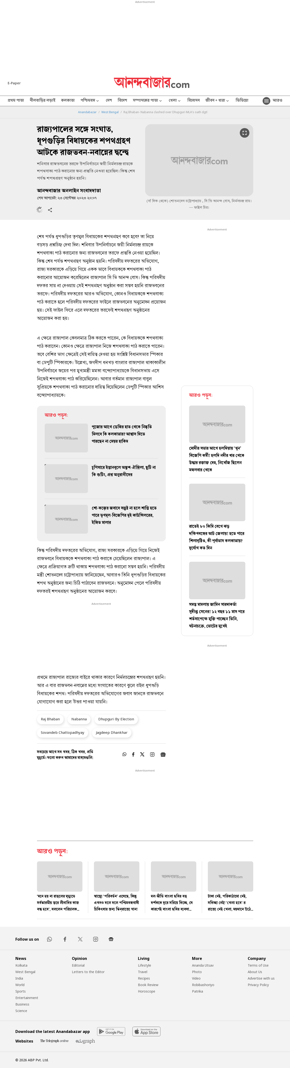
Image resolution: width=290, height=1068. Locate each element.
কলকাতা (68, 101)
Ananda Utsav (203, 965)
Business (22, 1004)
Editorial (78, 965)
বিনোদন (193, 101)
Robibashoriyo (203, 984)
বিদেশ (122, 101)
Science (21, 1010)
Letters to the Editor (88, 971)
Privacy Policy (258, 984)
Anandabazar (87, 112)
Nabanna (79, 718)
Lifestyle (144, 965)
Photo (197, 971)
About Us (255, 971)
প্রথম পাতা (16, 101)
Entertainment (26, 997)
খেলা (175, 101)
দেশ (109, 101)
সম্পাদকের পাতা (148, 101)
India (19, 978)
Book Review (148, 984)
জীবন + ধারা (217, 101)
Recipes (144, 978)
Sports (20, 991)
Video (196, 978)
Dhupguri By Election (116, 718)
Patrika (197, 991)
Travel (142, 971)
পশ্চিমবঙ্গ (90, 101)
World (20, 984)
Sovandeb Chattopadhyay (62, 732)
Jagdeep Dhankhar (112, 732)
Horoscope (146, 991)
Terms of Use (258, 965)
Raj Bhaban (50, 718)
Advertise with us (261, 978)
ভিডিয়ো (242, 101)
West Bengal (110, 112)
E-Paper (14, 83)
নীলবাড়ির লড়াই (42, 101)
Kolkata (21, 965)
